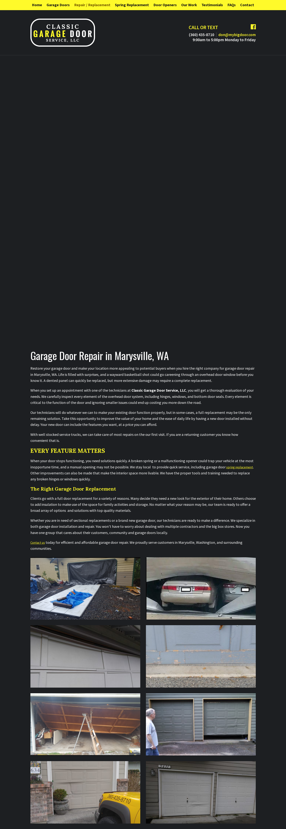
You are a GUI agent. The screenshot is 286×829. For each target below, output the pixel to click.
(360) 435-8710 (192, 34)
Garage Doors (58, 4)
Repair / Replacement (92, 4)
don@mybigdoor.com (233, 34)
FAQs (231, 4)
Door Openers (165, 4)
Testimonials (212, 4)
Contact (247, 4)
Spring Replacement (132, 4)
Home (37, 4)
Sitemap (104, 821)
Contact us (38, 363)
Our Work (189, 4)
